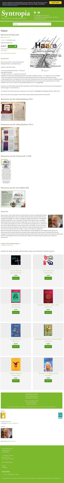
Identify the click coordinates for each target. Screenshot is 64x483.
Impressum (4, 467)
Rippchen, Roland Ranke (15, 273)
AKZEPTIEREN (55, 2)
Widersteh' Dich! (16, 305)
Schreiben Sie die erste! (7, 245)
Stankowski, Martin (48, 273)
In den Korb (12, 46)
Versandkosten (31, 478)
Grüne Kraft (4, 40)
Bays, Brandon (48, 375)
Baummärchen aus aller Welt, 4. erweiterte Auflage (48, 339)
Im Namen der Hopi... (15, 339)
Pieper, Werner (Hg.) (15, 307)
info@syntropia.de (41, 19)
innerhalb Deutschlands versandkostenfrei (19, 48)
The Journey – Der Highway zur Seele (48, 373)
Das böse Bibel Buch (15, 270)
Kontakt (4, 465)
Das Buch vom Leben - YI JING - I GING (48, 305)
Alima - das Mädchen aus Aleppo (11, 474)
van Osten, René (48, 307)
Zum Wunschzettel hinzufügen (8, 53)
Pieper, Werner (7, 37)
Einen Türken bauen (48, 270)
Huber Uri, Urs (16, 341)
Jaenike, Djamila (48, 341)
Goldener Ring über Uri (16, 373)
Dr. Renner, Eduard (15, 375)
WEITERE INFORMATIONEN (10, 5)
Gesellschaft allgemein (12, 423)
